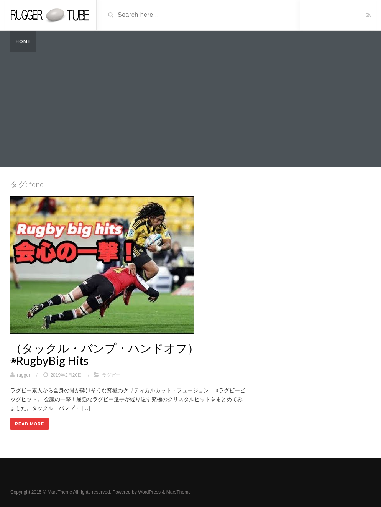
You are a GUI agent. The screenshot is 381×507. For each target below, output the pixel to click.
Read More (29, 423)
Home (23, 41)
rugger (23, 375)
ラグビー (111, 375)
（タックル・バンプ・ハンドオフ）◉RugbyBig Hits (104, 354)
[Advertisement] (190, 109)
